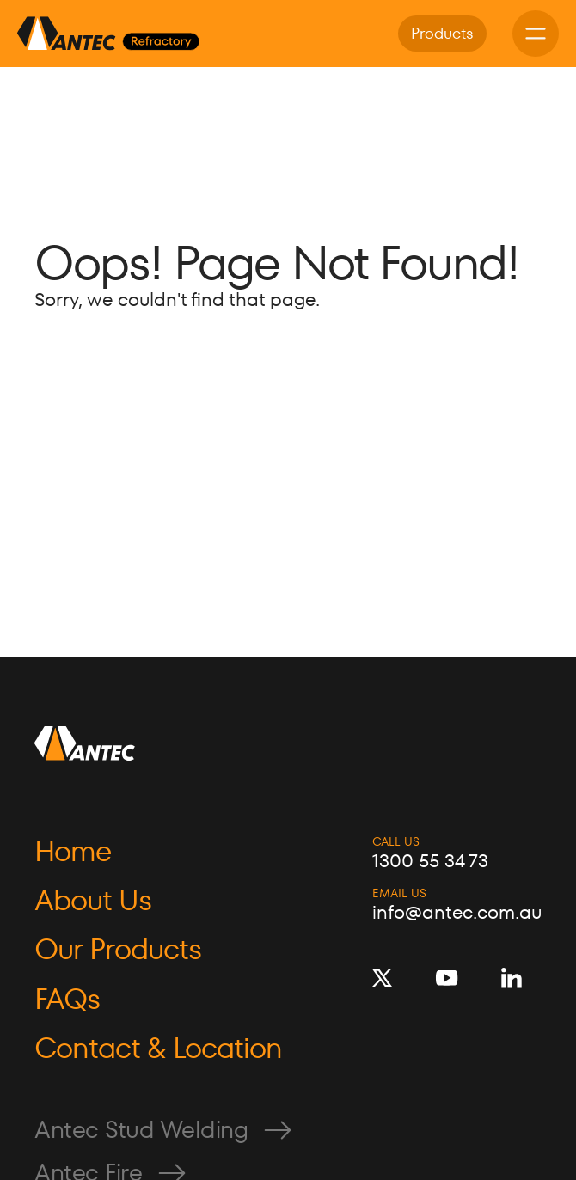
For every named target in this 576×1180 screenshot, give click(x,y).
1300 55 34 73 (430, 861)
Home (72, 851)
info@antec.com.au (457, 913)
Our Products (117, 949)
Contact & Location (158, 1048)
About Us (92, 900)
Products (442, 33)
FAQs (67, 999)
